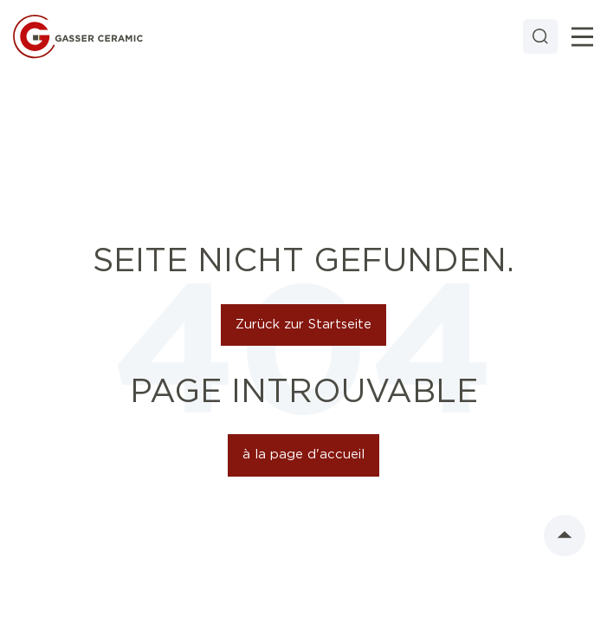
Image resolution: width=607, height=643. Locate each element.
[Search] (540, 36)
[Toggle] (582, 37)
